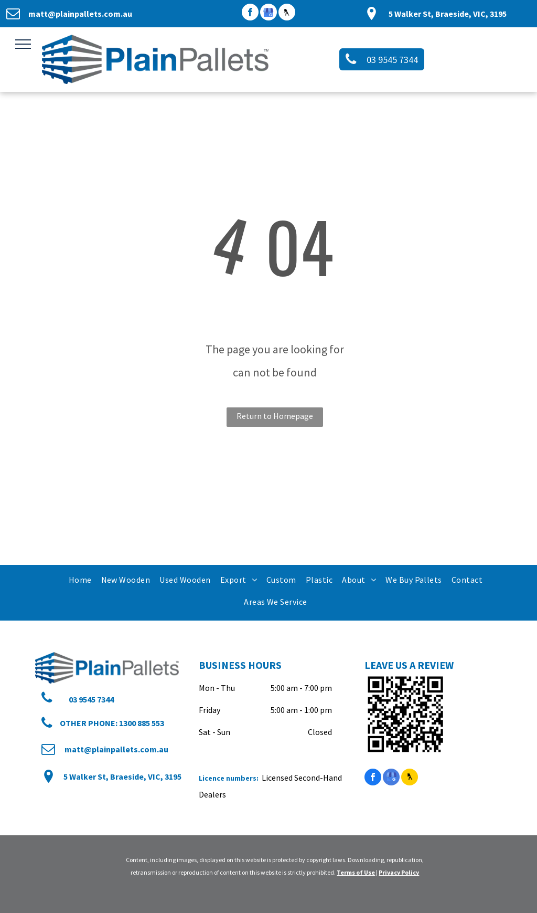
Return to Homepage (275, 416)
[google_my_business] (268, 13)
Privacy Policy (399, 872)
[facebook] (250, 13)
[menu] (23, 44)
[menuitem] (79, 580)
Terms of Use (356, 872)
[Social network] (286, 13)
